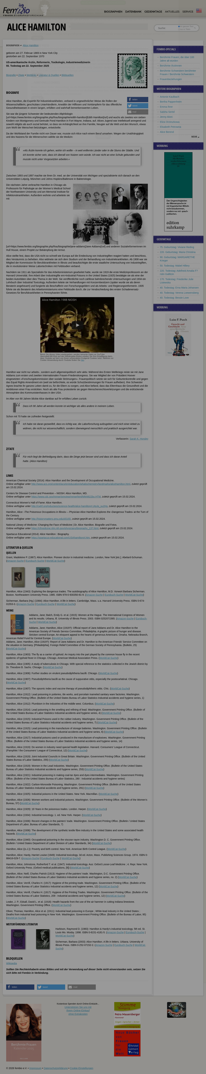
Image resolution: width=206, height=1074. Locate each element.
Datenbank (133, 11)
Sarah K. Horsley (139, 438)
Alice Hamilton (30, 45)
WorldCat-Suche (55, 560)
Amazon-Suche (15, 560)
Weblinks (32, 75)
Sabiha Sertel (167, 111)
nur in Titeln (184, 29)
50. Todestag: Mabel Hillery (175, 265)
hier (82, 360)
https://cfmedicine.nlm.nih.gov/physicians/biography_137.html (64, 528)
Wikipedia (11, 963)
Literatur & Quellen (49, 75)
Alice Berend (167, 132)
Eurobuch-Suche (35, 560)
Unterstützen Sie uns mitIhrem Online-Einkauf (78, 1010)
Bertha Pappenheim (171, 101)
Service (187, 11)
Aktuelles (172, 11)
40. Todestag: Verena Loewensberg (179, 292)
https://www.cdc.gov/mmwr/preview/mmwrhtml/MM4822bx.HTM (66, 496)
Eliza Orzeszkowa (169, 122)
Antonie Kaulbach (169, 96)
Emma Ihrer (166, 106)
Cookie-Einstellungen (81, 1068)
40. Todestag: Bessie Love (174, 297)
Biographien (113, 11)
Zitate (21, 75)
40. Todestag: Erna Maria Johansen (179, 287)
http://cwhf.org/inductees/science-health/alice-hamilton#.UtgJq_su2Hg (69, 506)
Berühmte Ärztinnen (171, 65)
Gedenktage (153, 11)
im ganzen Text (185, 26)
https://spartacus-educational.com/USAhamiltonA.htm (60, 537)
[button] (137, 99)
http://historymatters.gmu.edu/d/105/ (51, 518)
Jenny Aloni (166, 116)
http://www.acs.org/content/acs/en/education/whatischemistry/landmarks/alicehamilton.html (80, 484)
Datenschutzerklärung (56, 1068)
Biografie (11, 75)
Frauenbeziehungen (171, 79)
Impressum (35, 1068)
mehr (194, 136)
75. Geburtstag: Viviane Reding (177, 247)
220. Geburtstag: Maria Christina (177, 252)
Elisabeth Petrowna (170, 126)
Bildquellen (67, 75)
